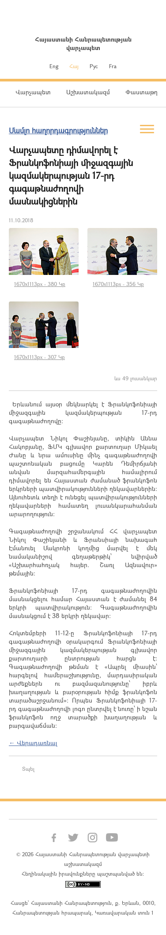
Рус (94, 66)
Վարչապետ (33, 92)
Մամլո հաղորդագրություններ (58, 130)
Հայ (74, 66)
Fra (113, 66)
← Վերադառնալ (33, 742)
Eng (53, 66)
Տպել (28, 768)
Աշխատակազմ (88, 92)
